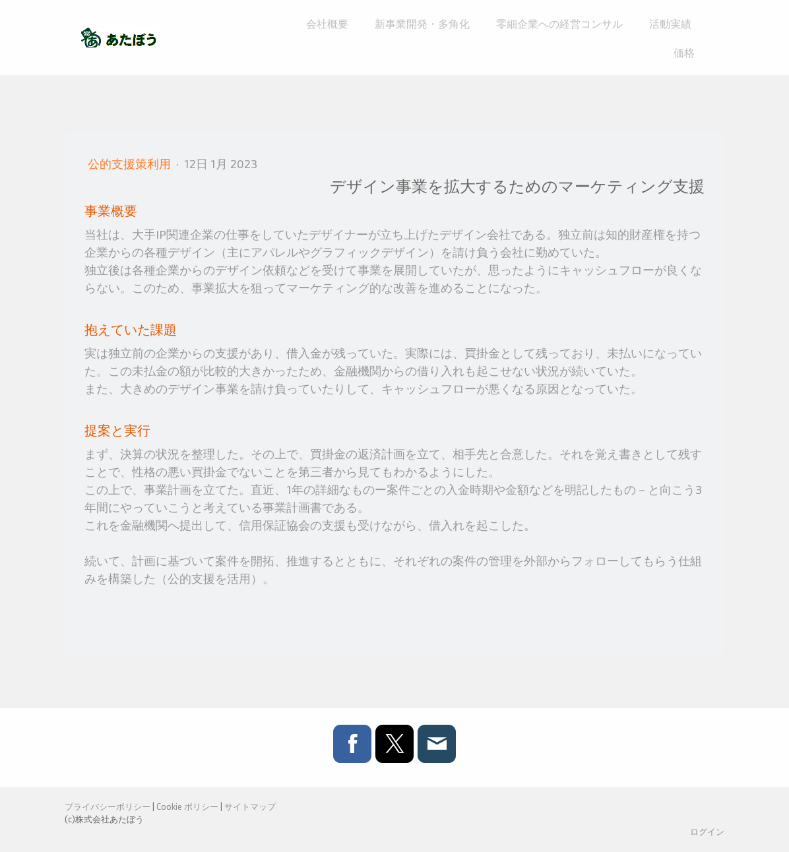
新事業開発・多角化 (422, 23)
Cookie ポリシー (187, 806)
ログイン (707, 831)
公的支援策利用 (131, 163)
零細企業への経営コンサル (559, 23)
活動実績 (670, 23)
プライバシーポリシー (107, 806)
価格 (684, 52)
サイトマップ (250, 806)
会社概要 (327, 23)
